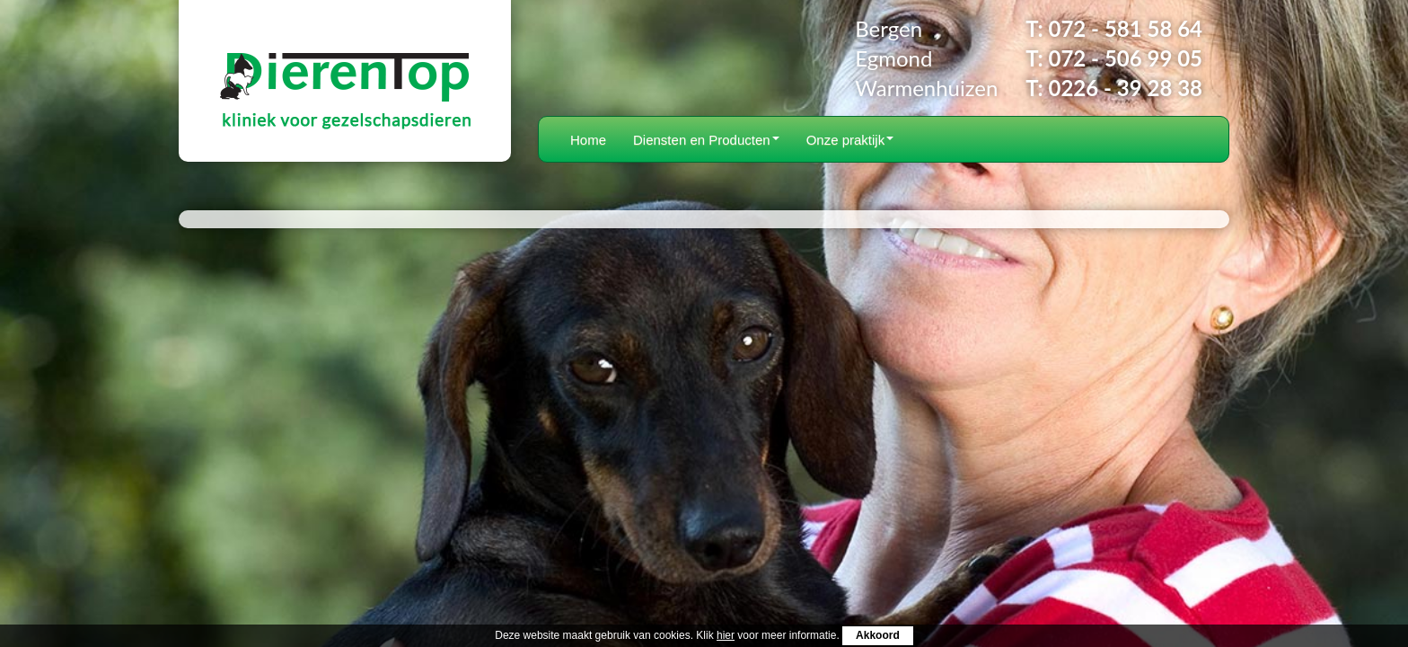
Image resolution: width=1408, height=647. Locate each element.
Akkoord (878, 635)
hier (726, 635)
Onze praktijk (850, 139)
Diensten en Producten (706, 139)
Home (588, 139)
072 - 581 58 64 (1125, 28)
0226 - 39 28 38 (1125, 88)
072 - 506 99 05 (1125, 58)
